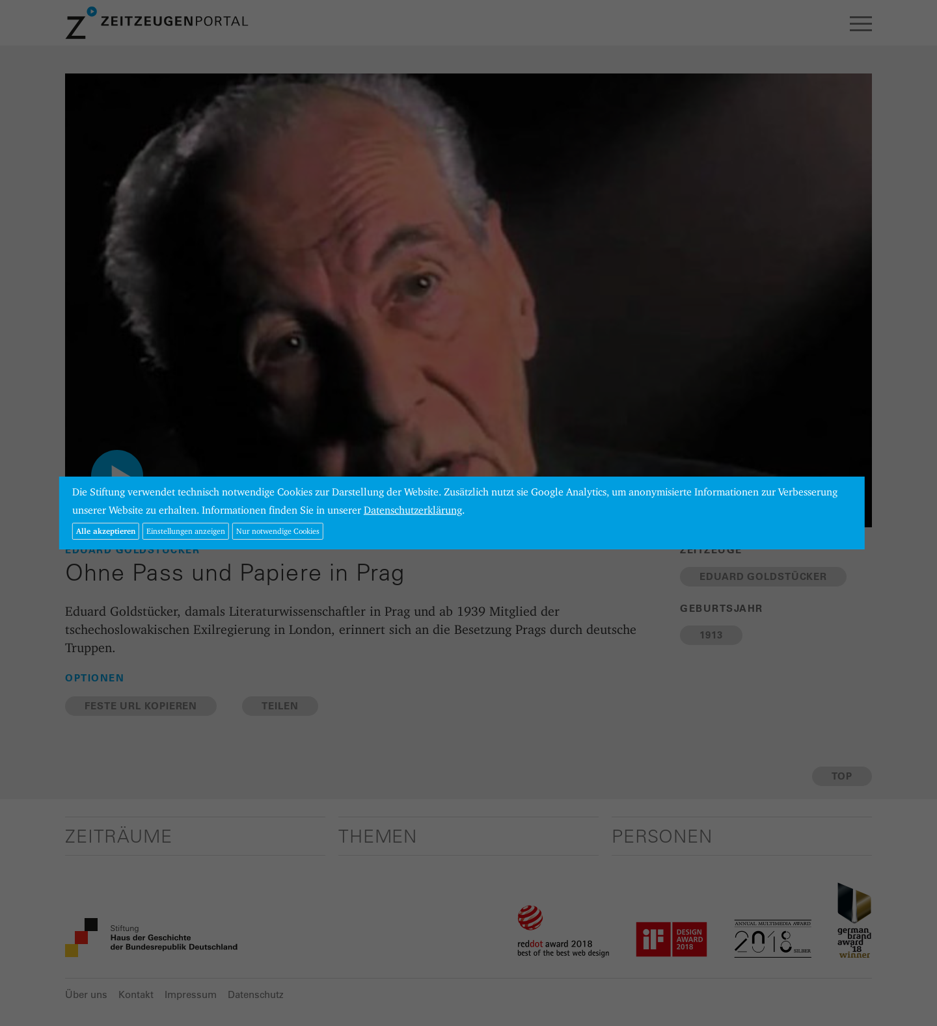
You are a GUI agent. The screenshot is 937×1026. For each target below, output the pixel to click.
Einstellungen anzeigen (185, 531)
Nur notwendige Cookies (277, 531)
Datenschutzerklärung (413, 510)
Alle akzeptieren (105, 531)
